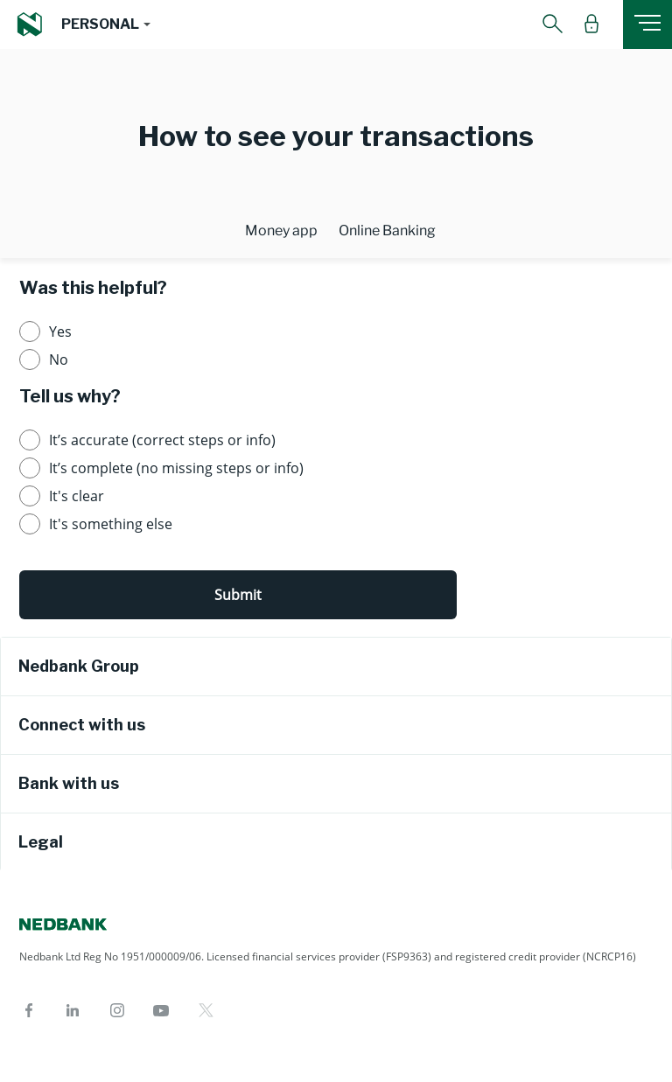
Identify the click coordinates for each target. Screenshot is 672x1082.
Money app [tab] (281, 230)
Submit (238, 594)
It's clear (76, 496)
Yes (60, 331)
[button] (105, 24)
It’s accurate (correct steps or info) (162, 440)
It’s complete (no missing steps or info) (176, 468)
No (58, 359)
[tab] (336, 666)
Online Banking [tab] (387, 230)
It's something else (110, 524)
